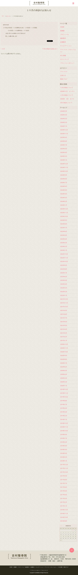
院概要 (62, 31)
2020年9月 (63, 355)
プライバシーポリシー (67, 63)
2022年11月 (64, 258)
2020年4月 (63, 374)
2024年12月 (64, 164)
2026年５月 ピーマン (67, 91)
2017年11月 (64, 468)
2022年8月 (63, 269)
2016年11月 (64, 513)
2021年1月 (63, 340)
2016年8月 (63, 521)
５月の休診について (66, 87)
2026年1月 (63, 126)
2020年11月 (64, 348)
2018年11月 (64, 427)
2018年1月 (63, 461)
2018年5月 (63, 446)
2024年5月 (63, 190)
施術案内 (63, 38)
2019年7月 (63, 404)
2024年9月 (63, 175)
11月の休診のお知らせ (49, 49)
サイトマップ (64, 59)
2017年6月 (63, 487)
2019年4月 (63, 412)
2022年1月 (63, 295)
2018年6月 (63, 442)
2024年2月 (63, 201)
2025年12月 (64, 130)
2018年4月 (63, 449)
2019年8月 (63, 401)
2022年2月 (63, 291)
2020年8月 (63, 359)
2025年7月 (63, 145)
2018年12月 (64, 423)
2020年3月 (63, 378)
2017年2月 (63, 502)
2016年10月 (64, 517)
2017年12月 (64, 464)
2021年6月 (63, 322)
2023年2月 (63, 246)
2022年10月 (64, 261)
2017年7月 (63, 483)
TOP (3, 16)
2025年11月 (64, 133)
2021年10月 (64, 306)
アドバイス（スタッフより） (68, 51)
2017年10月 (64, 472)
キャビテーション (66, 46)
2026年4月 (63, 115)
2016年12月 (64, 510)
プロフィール (64, 34)
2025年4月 (63, 152)
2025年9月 (63, 137)
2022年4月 (63, 284)
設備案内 (63, 42)
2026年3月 (63, 118)
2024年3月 (63, 197)
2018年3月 (63, 453)
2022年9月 (63, 265)
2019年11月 (64, 393)
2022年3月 (63, 288)
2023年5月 (63, 235)
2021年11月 (64, 303)
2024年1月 (63, 205)
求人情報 (63, 55)
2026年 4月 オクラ (67, 99)
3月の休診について (66, 102)
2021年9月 (63, 310)
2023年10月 (64, 216)
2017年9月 (63, 476)
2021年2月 (63, 337)
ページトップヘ (71, 550)
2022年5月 (63, 280)
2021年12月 (64, 299)
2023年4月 (63, 239)
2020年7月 (63, 363)
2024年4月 (63, 194)
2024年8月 (63, 179)
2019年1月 (63, 419)
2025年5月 (63, 148)
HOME (62, 27)
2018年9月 (63, 434)
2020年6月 (63, 367)
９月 (3, 49)
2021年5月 (63, 325)
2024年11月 (64, 167)
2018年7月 (63, 438)
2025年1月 (63, 160)
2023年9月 (63, 220)
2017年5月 (63, 491)
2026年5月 (63, 111)
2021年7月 (63, 318)
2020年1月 (63, 385)
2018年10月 (64, 431)
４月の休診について (66, 95)
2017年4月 (63, 495)
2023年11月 (64, 212)
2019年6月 (63, 408)
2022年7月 (63, 273)
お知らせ (8, 16)
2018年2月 (63, 457)
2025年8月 (63, 141)
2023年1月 (63, 250)
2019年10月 (64, 397)
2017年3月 (63, 498)
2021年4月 (63, 329)
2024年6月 (63, 186)
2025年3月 (63, 156)
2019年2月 (63, 416)
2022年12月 (64, 254)
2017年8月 (63, 480)
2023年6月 (63, 231)
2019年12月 (64, 389)
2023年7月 (63, 227)
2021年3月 (63, 333)
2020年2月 (63, 382)
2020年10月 (64, 352)
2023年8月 (63, 224)
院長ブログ (63, 79)
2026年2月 (63, 122)
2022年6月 (63, 276)
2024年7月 (63, 182)
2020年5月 (63, 370)
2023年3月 (63, 243)
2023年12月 (64, 209)
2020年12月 (64, 344)
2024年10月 (64, 171)
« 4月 (61, 526)
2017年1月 (63, 506)
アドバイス (63, 71)
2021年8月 (63, 314)
